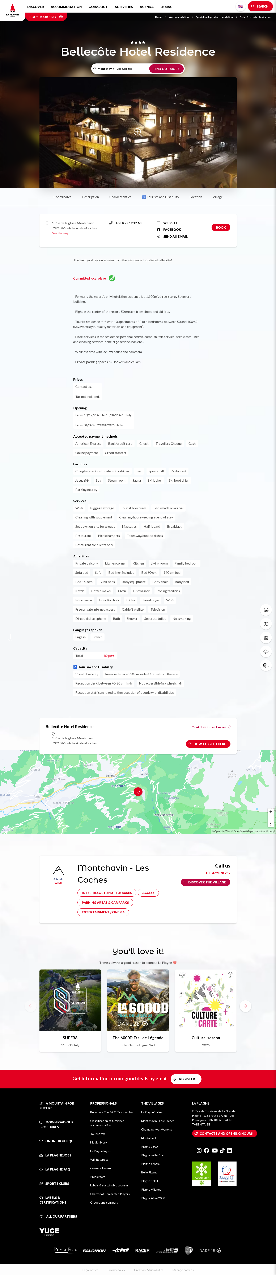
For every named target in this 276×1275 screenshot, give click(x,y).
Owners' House (100, 1168)
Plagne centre (150, 1163)
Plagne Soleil (149, 1181)
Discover (35, 7)
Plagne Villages (151, 1189)
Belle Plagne (149, 1172)
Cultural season (206, 1037)
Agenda (147, 7)
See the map (60, 233)
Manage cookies (183, 1270)
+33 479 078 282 (217, 873)
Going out (98, 7)
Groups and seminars (104, 1202)
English (240, 6)
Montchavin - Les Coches (211, 727)
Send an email (172, 236)
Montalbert (148, 1138)
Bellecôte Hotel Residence (255, 17)
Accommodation (66, 7)
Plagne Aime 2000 (153, 1198)
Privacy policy (116, 1270)
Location (196, 197)
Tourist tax (97, 1134)
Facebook (169, 229)
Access (148, 893)
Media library (98, 1142)
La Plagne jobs (55, 1155)
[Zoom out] (271, 818)
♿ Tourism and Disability (160, 197)
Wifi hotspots (99, 1159)
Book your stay (46, 17)
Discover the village (207, 882)
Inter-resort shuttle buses (107, 893)
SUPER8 (70, 1037)
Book (221, 227)
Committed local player (94, 278)
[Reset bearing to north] (271, 824)
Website (167, 223)
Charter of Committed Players (110, 1194)
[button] (245, 1006)
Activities (124, 7)
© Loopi (270, 831)
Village (218, 197)
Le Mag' (167, 7)
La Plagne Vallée (151, 1112)
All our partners (58, 1216)
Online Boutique (57, 1141)
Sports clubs (54, 1183)
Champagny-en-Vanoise (157, 1129)
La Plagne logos (100, 1151)
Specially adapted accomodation (216, 17)
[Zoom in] (271, 811)
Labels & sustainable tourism (109, 1185)
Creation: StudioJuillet (149, 1270)
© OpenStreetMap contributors (248, 831)
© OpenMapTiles (221, 831)
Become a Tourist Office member (112, 1112)
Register (187, 1079)
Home (160, 17)
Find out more (166, 69)
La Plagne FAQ (54, 1169)
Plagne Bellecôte (152, 1155)
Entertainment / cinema (103, 912)
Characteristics (120, 197)
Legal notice (90, 1270)
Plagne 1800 (149, 1146)
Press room (97, 1176)
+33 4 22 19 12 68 (125, 223)
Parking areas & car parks (105, 902)
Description (90, 197)
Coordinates (62, 197)
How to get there (210, 744)
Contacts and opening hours (226, 1133)
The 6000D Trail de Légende (138, 1037)
